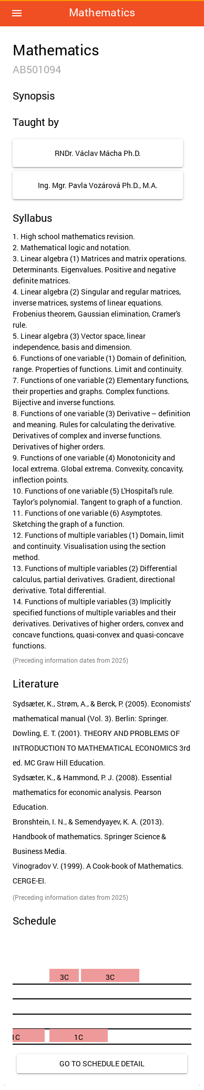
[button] (17, 13)
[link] (102, 1063)
